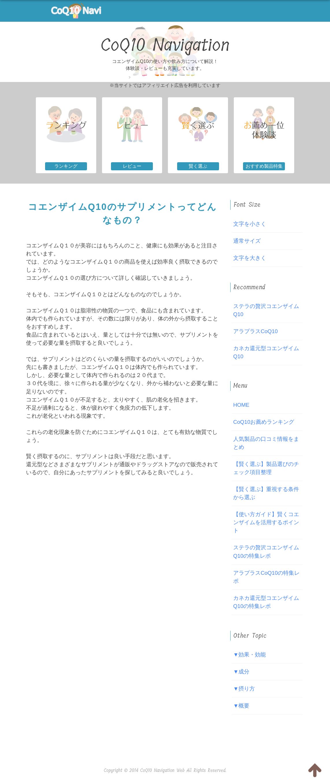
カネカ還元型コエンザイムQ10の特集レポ (266, 602)
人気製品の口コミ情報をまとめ (266, 443)
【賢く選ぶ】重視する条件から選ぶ (266, 493)
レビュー (132, 166)
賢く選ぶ (198, 166)
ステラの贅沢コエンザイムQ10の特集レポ (266, 551)
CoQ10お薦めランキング (263, 422)
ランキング (65, 166)
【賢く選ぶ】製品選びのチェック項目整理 (266, 468)
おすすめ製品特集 (264, 166)
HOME (241, 405)
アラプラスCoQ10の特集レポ (266, 577)
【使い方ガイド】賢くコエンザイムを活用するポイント (266, 522)
